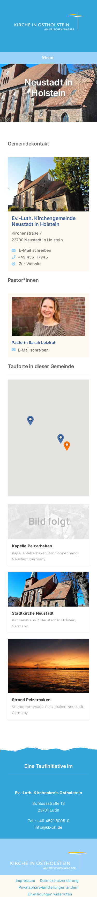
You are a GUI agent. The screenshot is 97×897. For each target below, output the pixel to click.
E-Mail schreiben (35, 250)
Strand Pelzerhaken (31, 699)
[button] (30, 420)
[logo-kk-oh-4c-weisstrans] (47, 7)
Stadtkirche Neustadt (33, 613)
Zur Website (30, 263)
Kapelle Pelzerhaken (32, 545)
